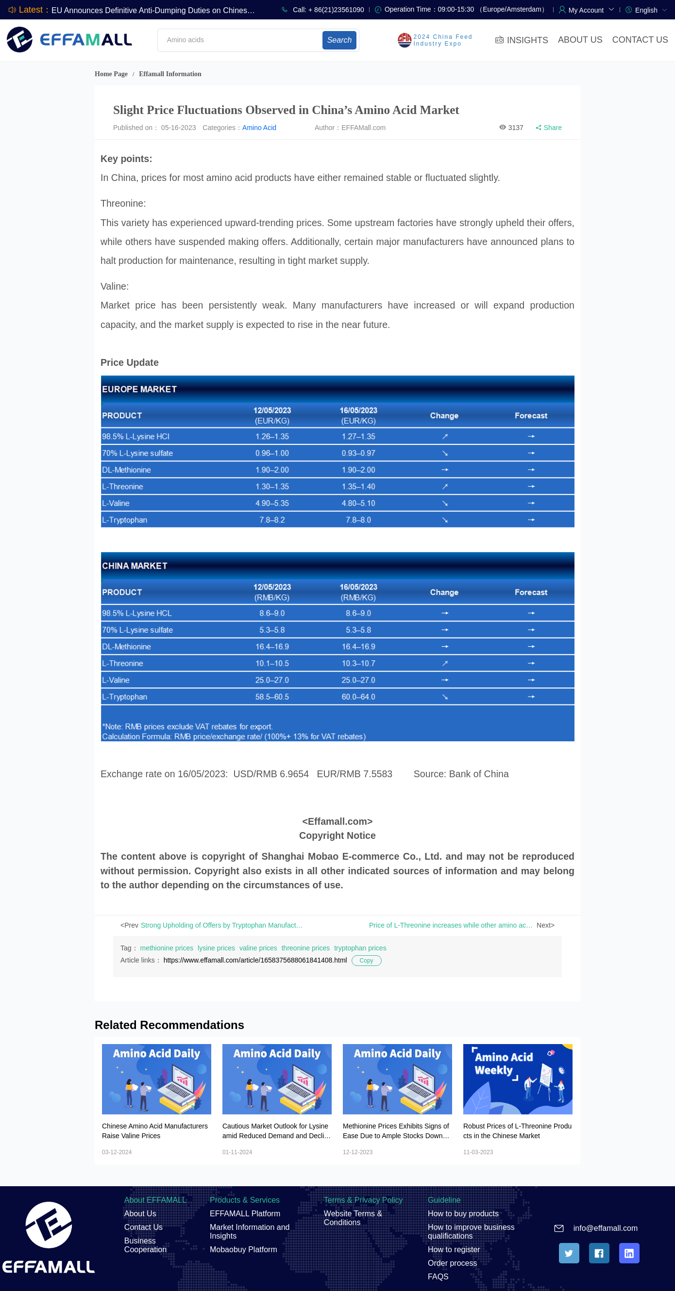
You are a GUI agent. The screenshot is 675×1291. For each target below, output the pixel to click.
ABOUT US (580, 40)
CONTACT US (640, 40)
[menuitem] (651, 9)
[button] (592, 9)
